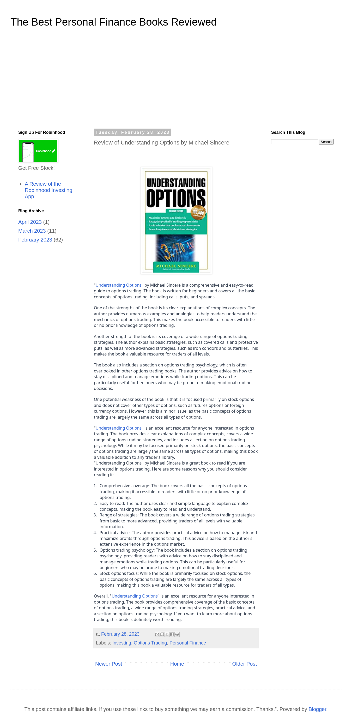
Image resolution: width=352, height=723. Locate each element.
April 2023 (30, 222)
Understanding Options (119, 285)
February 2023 (35, 240)
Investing (121, 643)
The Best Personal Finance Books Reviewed (113, 22)
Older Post (244, 664)
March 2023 (32, 231)
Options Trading (150, 643)
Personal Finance (187, 643)
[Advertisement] (176, 81)
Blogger (317, 709)
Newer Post (108, 664)
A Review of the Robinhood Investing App (48, 190)
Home (177, 664)
